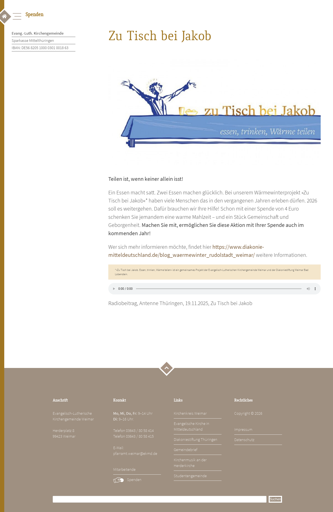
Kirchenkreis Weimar (190, 413)
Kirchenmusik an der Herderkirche (190, 462)
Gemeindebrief (185, 449)
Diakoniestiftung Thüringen (195, 439)
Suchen (275, 499)
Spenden (134, 479)
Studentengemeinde (190, 475)
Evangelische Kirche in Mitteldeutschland (191, 426)
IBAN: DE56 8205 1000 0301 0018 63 (40, 47)
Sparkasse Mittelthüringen (33, 40)
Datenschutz (244, 439)
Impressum (243, 429)
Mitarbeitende (124, 469)
